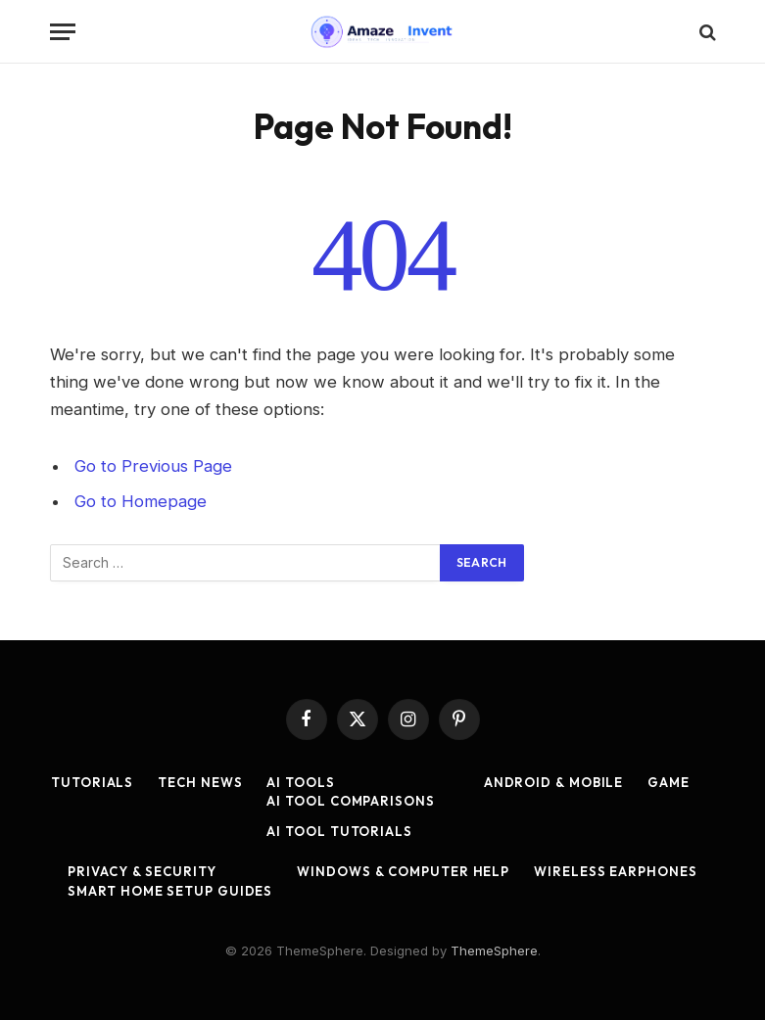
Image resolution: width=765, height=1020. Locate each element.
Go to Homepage (140, 501)
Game (668, 782)
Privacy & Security (141, 871)
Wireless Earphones (615, 871)
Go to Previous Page (153, 466)
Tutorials (92, 782)
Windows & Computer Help (403, 871)
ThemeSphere (494, 950)
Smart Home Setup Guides (170, 891)
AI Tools (300, 782)
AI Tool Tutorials (338, 831)
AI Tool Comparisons (350, 801)
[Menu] (62, 32)
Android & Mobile (554, 782)
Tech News (200, 782)
